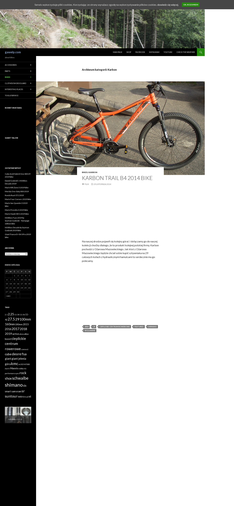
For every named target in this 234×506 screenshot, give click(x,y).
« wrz (8, 296)
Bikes (85, 172)
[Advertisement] (120, 215)
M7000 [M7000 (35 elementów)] (27, 364)
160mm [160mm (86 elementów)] (10, 324)
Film (86, 184)
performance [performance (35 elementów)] (10, 373)
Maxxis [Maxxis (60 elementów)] (14, 368)
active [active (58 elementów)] (15, 333)
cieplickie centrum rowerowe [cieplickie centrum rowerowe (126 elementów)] (15, 343)
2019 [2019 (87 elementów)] (8, 333)
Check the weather (185, 52)
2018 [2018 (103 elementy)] (23, 329)
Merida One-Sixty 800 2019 (17, 191)
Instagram (154, 52)
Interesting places (14, 89)
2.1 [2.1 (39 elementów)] (6, 314)
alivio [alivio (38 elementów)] (21, 334)
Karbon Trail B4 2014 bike (117, 178)
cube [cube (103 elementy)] (8, 354)
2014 (87, 327)
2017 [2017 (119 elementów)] (16, 329)
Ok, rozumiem (190, 4)
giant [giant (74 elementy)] (8, 358)
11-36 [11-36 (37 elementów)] (22, 315)
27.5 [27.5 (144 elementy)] (11, 319)
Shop (128, 52)
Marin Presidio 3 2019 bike (16, 210)
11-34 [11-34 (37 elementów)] (17, 315)
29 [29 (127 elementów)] (17, 319)
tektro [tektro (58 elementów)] (21, 396)
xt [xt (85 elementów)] (30, 396)
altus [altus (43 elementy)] (26, 334)
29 (94, 327)
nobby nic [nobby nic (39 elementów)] (22, 368)
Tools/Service (11, 95)
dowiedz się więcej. (168, 4)
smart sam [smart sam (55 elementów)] (10, 391)
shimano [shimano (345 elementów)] (14, 385)
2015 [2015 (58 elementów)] (26, 324)
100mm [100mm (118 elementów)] (25, 319)
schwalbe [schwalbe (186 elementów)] (20, 378)
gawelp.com (13, 52)
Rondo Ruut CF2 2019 (14, 195)
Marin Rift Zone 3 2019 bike (16, 187)
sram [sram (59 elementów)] (18, 391)
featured (139, 327)
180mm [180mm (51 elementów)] (19, 324)
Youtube (168, 52)
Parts (7, 71)
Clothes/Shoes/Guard (15, 83)
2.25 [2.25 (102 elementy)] (11, 314)
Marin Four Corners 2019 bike (18, 199)
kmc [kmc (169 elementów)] (14, 363)
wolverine (90, 330)
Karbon (92, 172)
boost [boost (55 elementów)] (8, 339)
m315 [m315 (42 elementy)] (21, 364)
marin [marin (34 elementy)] (7, 368)
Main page (117, 52)
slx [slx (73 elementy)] (24, 385)
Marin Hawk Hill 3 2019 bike (17, 214)
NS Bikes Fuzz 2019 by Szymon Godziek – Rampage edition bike (17, 221)
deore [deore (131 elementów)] (16, 354)
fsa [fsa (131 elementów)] (24, 354)
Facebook (140, 52)
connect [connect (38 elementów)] (24, 349)
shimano (152, 327)
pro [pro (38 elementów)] (17, 373)
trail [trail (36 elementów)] (26, 397)
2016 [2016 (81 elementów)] (8, 329)
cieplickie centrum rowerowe (115, 327)
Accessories (11, 65)
